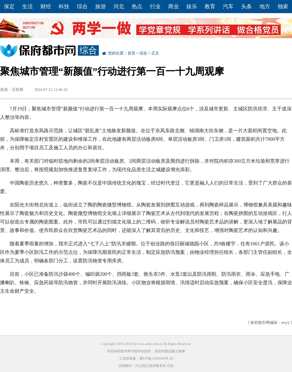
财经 (45, 6)
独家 (283, 6)
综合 (82, 6)
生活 (27, 6)
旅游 (100, 6)
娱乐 (191, 6)
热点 (137, 6)
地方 (264, 6)
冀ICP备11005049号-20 (156, 358)
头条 (246, 6)
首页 (131, 53)
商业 (173, 6)
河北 (118, 6)
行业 (155, 6)
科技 (64, 6)
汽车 (228, 6)
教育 (210, 6)
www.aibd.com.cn (149, 344)
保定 (9, 6)
